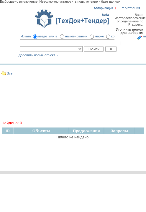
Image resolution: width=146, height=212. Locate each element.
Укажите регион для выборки (139, 38)
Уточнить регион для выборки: (129, 31)
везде (42, 36)
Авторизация (104, 8)
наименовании (76, 36)
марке (99, 36)
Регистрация (130, 8)
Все (9, 73)
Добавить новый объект (38, 55)
